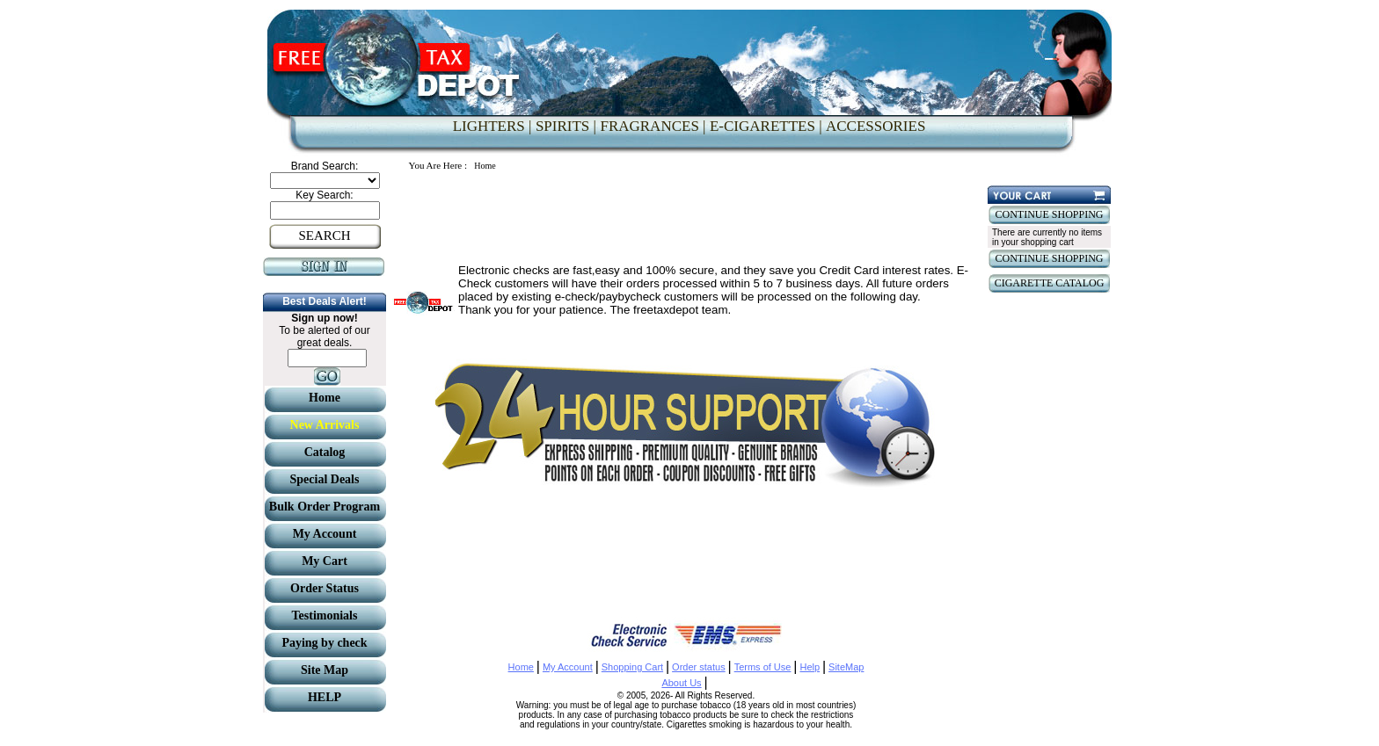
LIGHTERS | (492, 126)
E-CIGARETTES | (766, 126)
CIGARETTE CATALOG (1050, 283)
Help (809, 667)
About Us (681, 682)
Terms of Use (763, 667)
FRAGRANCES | (652, 126)
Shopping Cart (632, 667)
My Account (568, 667)
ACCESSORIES (875, 126)
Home (521, 667)
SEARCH (324, 235)
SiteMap (846, 667)
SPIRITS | (566, 126)
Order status (699, 667)
